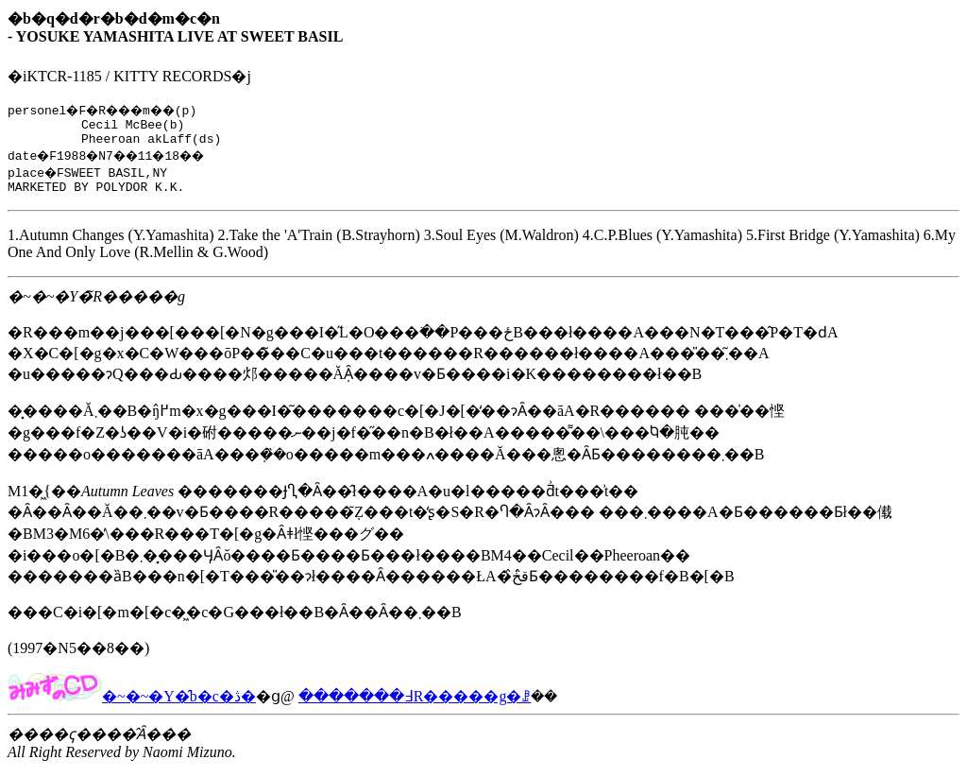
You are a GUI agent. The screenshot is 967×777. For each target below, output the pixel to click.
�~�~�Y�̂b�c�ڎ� (132, 705)
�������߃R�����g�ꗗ (415, 705)
